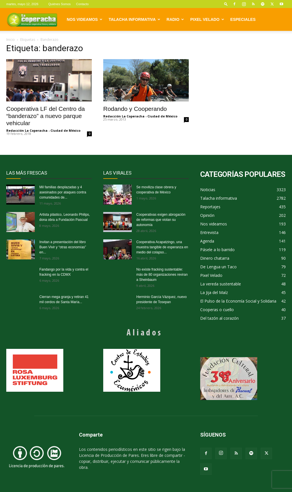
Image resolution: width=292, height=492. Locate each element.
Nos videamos (84, 19)
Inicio (10, 39)
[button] (226, 4)
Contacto (82, 4)
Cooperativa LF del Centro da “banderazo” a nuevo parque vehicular (45, 115)
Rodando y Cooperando (135, 108)
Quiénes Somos (59, 4)
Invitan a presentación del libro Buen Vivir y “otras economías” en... (62, 247)
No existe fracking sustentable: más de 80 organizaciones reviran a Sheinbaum (162, 274)
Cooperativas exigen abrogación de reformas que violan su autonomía (160, 220)
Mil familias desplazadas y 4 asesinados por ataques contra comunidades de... (62, 192)
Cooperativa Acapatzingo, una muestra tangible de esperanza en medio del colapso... (162, 247)
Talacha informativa (134, 19)
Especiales (243, 19)
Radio (175, 19)
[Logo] (32, 19)
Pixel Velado (207, 19)
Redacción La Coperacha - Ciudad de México (43, 130)
